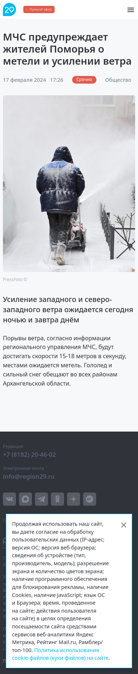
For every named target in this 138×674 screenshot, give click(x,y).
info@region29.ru (29, 476)
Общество (118, 79)
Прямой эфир (40, 9)
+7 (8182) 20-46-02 (29, 454)
